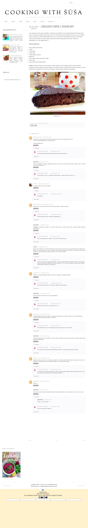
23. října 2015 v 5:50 (55, 259)
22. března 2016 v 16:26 (56, 347)
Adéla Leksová (37, 204)
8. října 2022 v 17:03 (55, 406)
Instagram (7, 2)
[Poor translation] (45, 497)
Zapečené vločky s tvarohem (16, 34)
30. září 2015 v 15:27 (55, 236)
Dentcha (35, 357)
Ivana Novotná (37, 137)
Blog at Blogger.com (35, 486)
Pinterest (11, 2)
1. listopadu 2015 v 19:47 (56, 283)
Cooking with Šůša (44, 13)
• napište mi (50, 21)
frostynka (36, 314)
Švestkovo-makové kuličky (15, 55)
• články (27, 21)
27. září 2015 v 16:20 (43, 224)
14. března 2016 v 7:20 (56, 325)
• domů (5, 21)
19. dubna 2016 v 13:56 (44, 357)
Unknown (35, 272)
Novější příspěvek (30, 440)
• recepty (13, 21)
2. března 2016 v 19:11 (56, 303)
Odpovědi (37, 148)
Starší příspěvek (84, 440)
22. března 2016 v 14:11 (44, 336)
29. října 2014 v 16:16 (46, 137)
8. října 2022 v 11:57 (47, 399)
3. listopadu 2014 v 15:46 (56, 214)
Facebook (3, 2)
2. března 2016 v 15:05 (44, 293)
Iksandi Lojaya (54, 486)
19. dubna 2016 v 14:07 (56, 369)
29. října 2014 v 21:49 (55, 151)
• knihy (34, 21)
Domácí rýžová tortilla (15, 45)
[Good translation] (40, 497)
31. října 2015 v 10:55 (44, 272)
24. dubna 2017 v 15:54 (44, 381)
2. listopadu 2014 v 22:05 (56, 193)
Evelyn (35, 183)
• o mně (20, 21)
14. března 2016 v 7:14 (45, 314)
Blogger (19, 79)
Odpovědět (36, 145)
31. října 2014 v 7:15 (55, 173)
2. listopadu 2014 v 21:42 (43, 183)
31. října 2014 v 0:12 (43, 161)
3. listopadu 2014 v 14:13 (47, 204)
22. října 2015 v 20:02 (42, 246)
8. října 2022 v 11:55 (43, 389)
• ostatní (42, 21)
